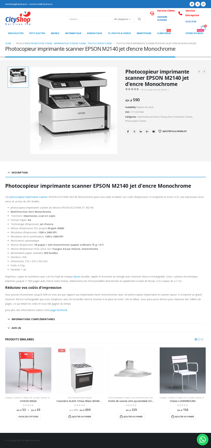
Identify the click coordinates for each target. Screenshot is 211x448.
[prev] (199, 71)
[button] (195, 339)
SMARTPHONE (144, 33)
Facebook (128, 131)
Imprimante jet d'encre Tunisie (152, 116)
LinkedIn (141, 131)
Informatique (73, 33)
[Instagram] (203, 4)
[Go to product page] (28, 370)
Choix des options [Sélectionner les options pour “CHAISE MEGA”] (28, 416)
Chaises (8, 398)
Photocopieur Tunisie (135, 120)
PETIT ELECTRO (37, 33)
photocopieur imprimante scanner (29, 197)
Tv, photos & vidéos (119, 33)
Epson (77, 276)
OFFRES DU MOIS (195, 32)
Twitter (134, 131)
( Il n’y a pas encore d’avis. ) (155, 89)
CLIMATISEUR (164, 32)
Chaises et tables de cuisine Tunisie (30, 398)
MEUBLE (55, 33)
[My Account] (195, 27)
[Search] (139, 19)
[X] (197, 4)
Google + (147, 131)
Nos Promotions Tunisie (180, 116)
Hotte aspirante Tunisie (119, 398)
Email (153, 131)
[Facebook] (192, 4)
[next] (204, 71)
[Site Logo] (18, 19)
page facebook (58, 310)
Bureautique (94, 33)
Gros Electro (16, 33)
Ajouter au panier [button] (81, 416)
